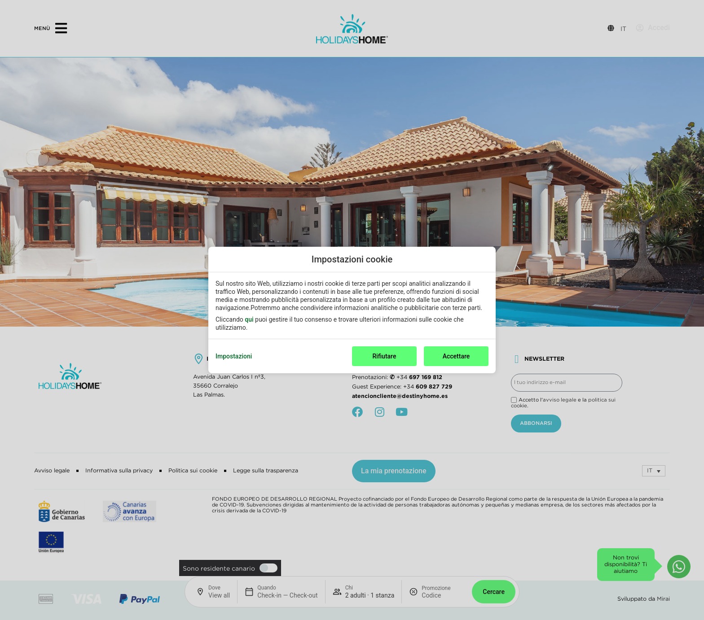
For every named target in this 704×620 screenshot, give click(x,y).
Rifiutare (384, 356)
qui (249, 319)
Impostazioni (234, 356)
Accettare (456, 356)
